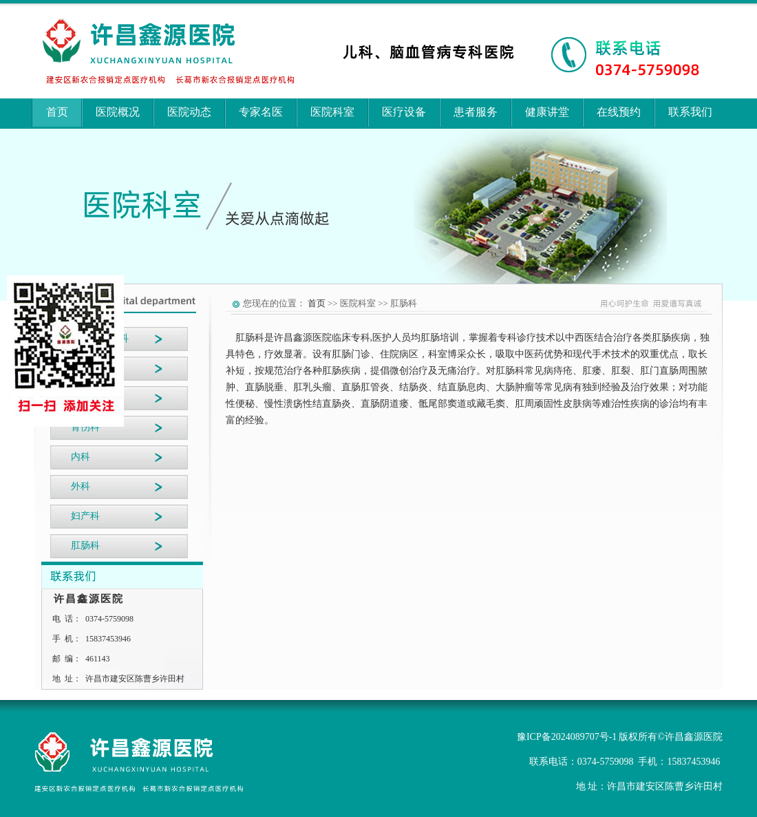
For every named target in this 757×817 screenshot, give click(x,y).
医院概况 (118, 112)
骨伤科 (85, 427)
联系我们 (690, 112)
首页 (57, 112)
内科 (80, 457)
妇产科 (85, 516)
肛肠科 (85, 545)
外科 (80, 486)
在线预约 (619, 112)
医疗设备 (404, 112)
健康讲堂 (547, 112)
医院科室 (332, 112)
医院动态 (189, 112)
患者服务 (476, 112)
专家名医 (261, 112)
